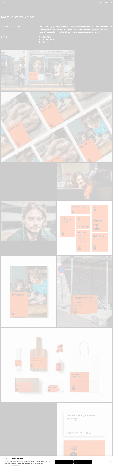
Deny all (76, 462)
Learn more (15, 465)
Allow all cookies (60, 462)
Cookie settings (97, 462)
